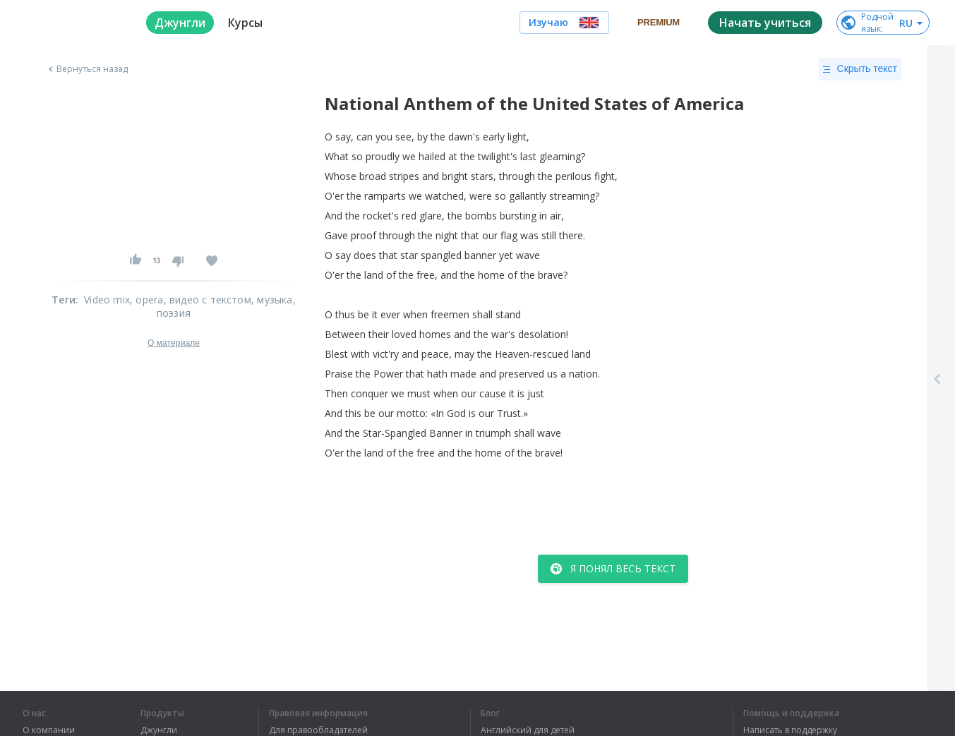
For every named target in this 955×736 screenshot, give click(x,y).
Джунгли (158, 730)
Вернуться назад (86, 69)
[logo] (73, 22)
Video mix (107, 299)
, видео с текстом (207, 299)
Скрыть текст (860, 69)
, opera (146, 299)
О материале (174, 343)
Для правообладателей (318, 730)
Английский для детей (528, 730)
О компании (49, 730)
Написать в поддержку (790, 730)
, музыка (272, 299)
